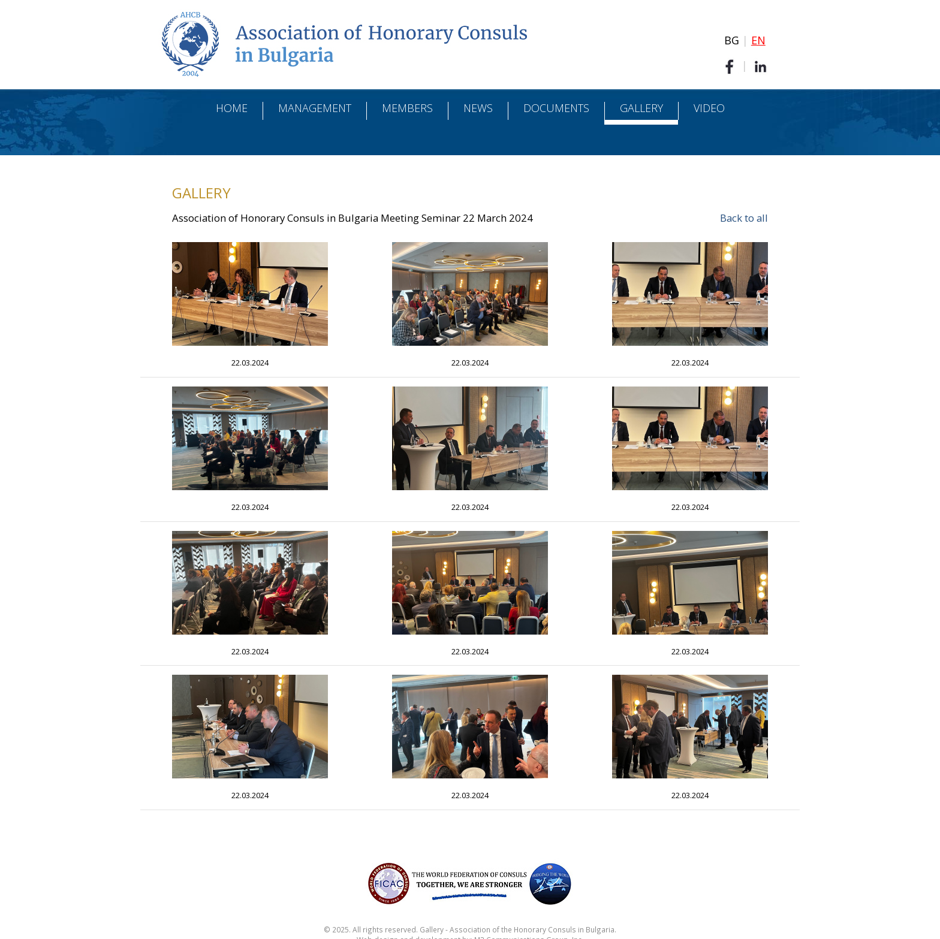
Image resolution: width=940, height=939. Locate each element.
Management (314, 108)
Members (407, 108)
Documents (556, 108)
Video (709, 108)
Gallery (641, 108)
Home (232, 108)
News (478, 108)
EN (758, 40)
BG (731, 40)
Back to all (744, 218)
